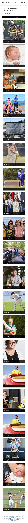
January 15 (6, 361)
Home (16, 516)
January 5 (6, 140)
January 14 (6, 336)
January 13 (6, 312)
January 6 (6, 164)
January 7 (6, 189)
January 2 (6, 66)
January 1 (6, 41)
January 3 (6, 90)
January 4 (6, 115)
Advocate (3, 6)
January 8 (6, 213)
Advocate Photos (14, 517)
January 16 (6, 386)
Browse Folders (15, 17)
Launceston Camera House (9, 516)
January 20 (7, 509)
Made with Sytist (14, 520)
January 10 (7, 238)
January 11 (6, 263)
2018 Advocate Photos (11, 9)
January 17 (6, 410)
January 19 (6, 484)
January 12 (6, 287)
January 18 (6, 460)
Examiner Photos (20, 516)
